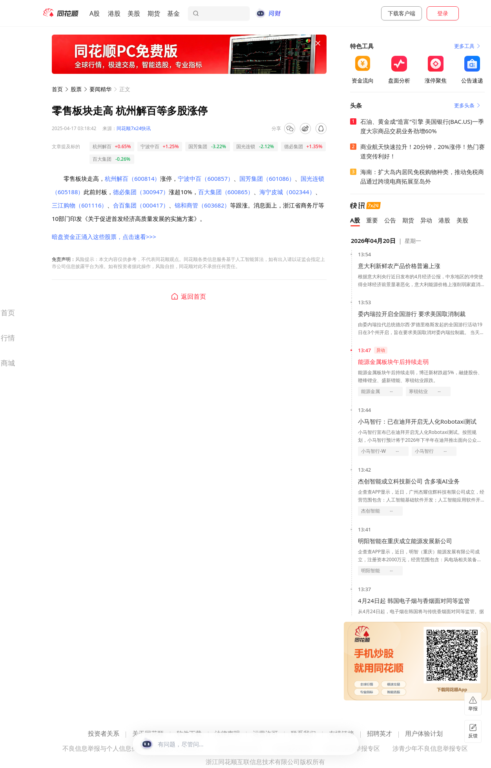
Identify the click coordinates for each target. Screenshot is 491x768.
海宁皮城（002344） (287, 192)
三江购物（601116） (79, 205)
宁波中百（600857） (205, 178)
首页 (57, 89)
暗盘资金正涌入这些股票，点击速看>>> (104, 237)
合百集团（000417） (140, 205)
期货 (154, 13)
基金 (173, 13)
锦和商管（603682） (202, 205)
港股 (114, 13)
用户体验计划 (424, 734)
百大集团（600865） (226, 192)
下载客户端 (401, 13)
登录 (442, 13)
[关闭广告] (317, 43)
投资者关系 (103, 734)
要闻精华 (100, 89)
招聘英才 (379, 734)
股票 (76, 89)
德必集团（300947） (140, 192)
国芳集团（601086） (267, 178)
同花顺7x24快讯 (134, 128)
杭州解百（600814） (132, 178)
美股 (134, 13)
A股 (94, 13)
